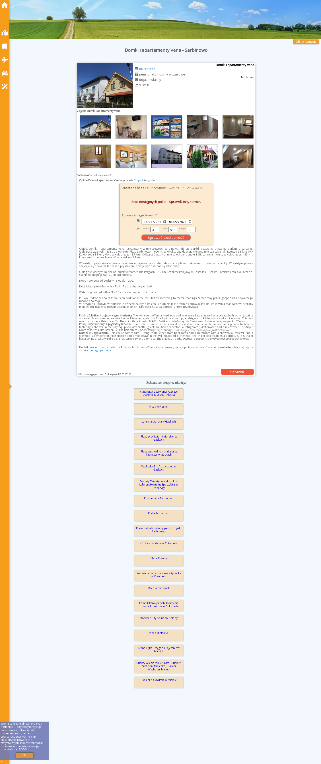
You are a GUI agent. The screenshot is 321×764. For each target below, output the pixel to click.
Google (19, 727)
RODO (23, 749)
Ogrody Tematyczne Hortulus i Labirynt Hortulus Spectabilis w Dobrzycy (158, 484)
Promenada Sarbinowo (158, 498)
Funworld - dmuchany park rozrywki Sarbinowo (158, 529)
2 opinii (139, 180)
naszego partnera (100, 350)
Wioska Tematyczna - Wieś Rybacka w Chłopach (159, 574)
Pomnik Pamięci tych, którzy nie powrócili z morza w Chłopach (158, 604)
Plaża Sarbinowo (158, 513)
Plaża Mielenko (158, 633)
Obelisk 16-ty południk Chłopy (159, 618)
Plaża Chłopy (159, 558)
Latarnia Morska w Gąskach (159, 421)
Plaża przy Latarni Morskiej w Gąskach (159, 438)
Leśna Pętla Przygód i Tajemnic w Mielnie (158, 649)
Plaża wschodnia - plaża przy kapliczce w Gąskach (159, 453)
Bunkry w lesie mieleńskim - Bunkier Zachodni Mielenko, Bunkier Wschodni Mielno (158, 666)
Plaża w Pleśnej (158, 406)
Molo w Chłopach (159, 588)
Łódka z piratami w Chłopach (158, 543)
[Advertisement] (147, 732)
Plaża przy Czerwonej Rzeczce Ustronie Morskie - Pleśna (159, 393)
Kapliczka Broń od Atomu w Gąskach (158, 468)
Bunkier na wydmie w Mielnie (159, 680)
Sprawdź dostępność (237, 372)
